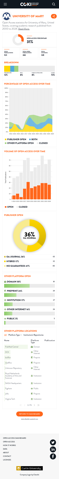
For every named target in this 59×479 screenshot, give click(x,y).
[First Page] (21, 405)
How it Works (9, 445)
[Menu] (5, 4)
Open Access (9, 441)
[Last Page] (38, 405)
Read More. (24, 29)
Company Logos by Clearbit (29, 474)
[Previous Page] (25, 405)
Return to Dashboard (29, 414)
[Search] (53, 4)
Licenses (7, 460)
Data (5, 449)
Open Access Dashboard (14, 438)
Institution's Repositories (34, 334)
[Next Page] (34, 405)
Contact (7, 456)
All (5, 334)
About (6, 452)
